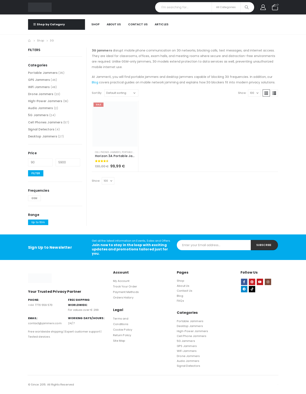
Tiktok (252, 289)
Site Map (119, 341)
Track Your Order (125, 286)
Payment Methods (126, 292)
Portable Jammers (133, 152)
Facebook (244, 282)
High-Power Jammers (45, 101)
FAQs (180, 301)
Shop (95, 24)
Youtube (260, 282)
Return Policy (122, 335)
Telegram (244, 289)
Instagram (268, 282)
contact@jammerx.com (45, 323)
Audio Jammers (40, 108)
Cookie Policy (122, 330)
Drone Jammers (41, 94)
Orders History (123, 298)
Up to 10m (38, 222)
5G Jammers (38, 115)
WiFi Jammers (39, 87)
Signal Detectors (41, 129)
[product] (114, 124)
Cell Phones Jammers (108, 152)
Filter (35, 173)
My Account (121, 281)
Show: (242, 93)
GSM (34, 198)
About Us (114, 24)
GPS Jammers (39, 80)
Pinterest (252, 282)
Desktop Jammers (42, 136)
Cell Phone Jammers (192, 336)
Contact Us (138, 24)
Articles (162, 24)
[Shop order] (121, 93)
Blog (95, 82)
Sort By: (97, 93)
